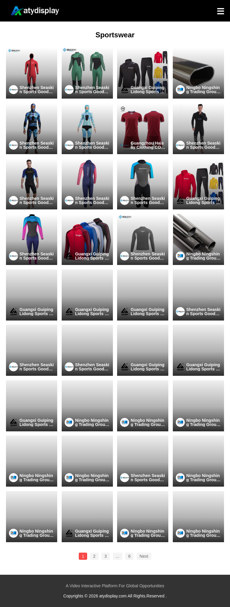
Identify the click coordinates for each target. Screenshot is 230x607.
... (117, 556)
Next (144, 556)
